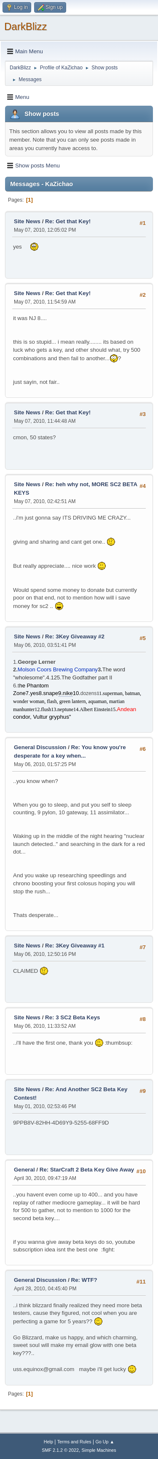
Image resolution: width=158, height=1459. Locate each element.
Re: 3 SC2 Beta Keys (72, 1017)
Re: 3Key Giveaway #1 (74, 945)
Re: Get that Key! (68, 221)
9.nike (65, 693)
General (24, 1169)
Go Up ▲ (104, 1441)
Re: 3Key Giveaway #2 (74, 636)
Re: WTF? (84, 1280)
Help (48, 1441)
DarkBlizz (25, 26)
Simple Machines (99, 1450)
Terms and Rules (74, 1441)
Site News (27, 221)
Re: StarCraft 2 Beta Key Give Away (87, 1169)
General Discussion (40, 747)
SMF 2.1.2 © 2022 (60, 1450)
